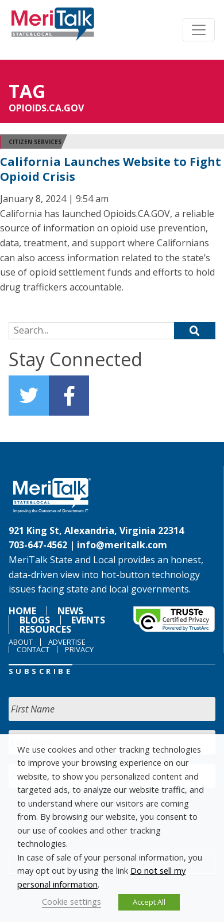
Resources (45, 629)
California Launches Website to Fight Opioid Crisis (110, 169)
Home (22, 611)
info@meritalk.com (122, 545)
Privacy (79, 649)
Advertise (67, 642)
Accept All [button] (149, 902)
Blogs (35, 620)
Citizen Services (35, 142)
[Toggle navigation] (199, 29)
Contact (33, 649)
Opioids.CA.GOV (46, 108)
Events (88, 620)
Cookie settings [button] (71, 901)
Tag (27, 91)
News (70, 611)
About (21, 642)
